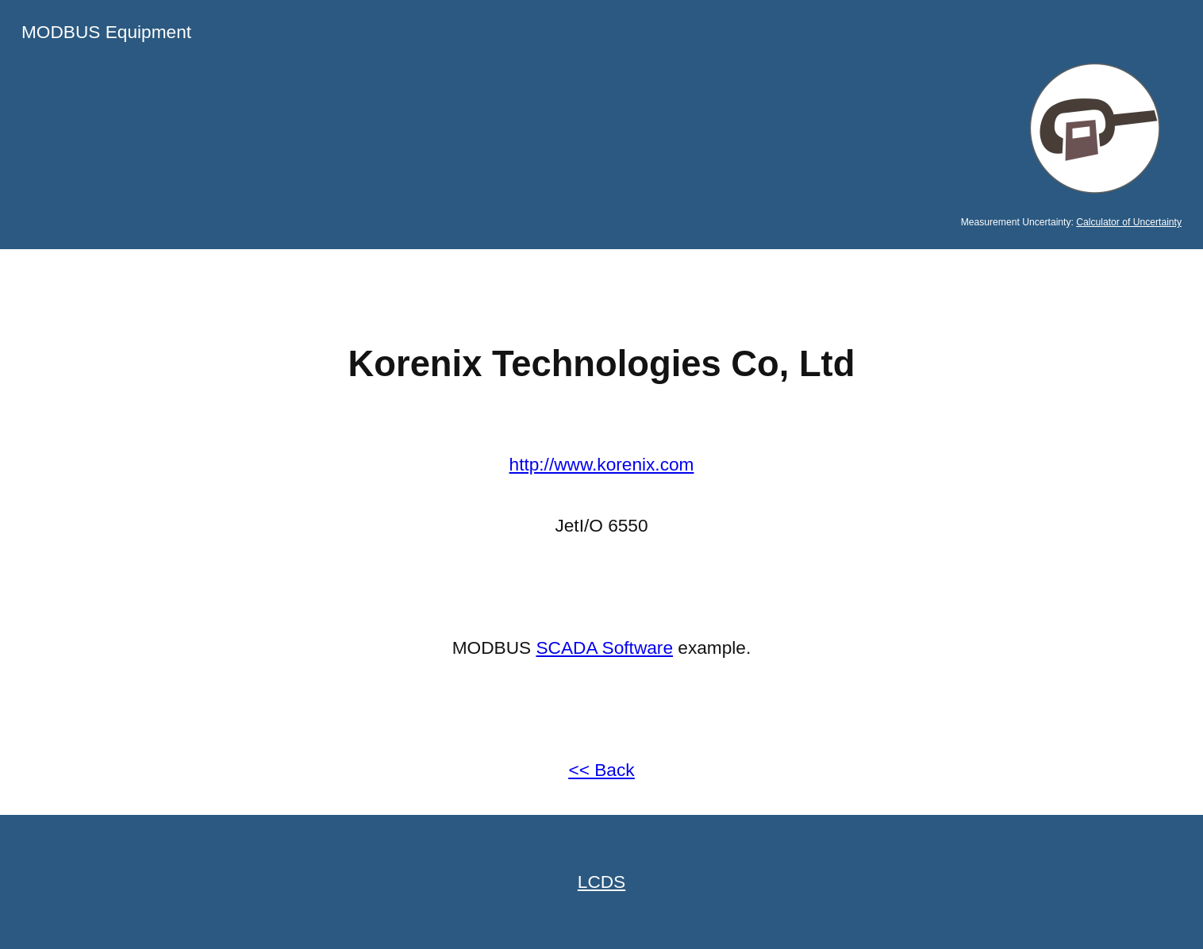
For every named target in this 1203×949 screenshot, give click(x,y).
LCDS (601, 881)
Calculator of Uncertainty (1129, 222)
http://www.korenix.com (601, 464)
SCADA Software (605, 647)
